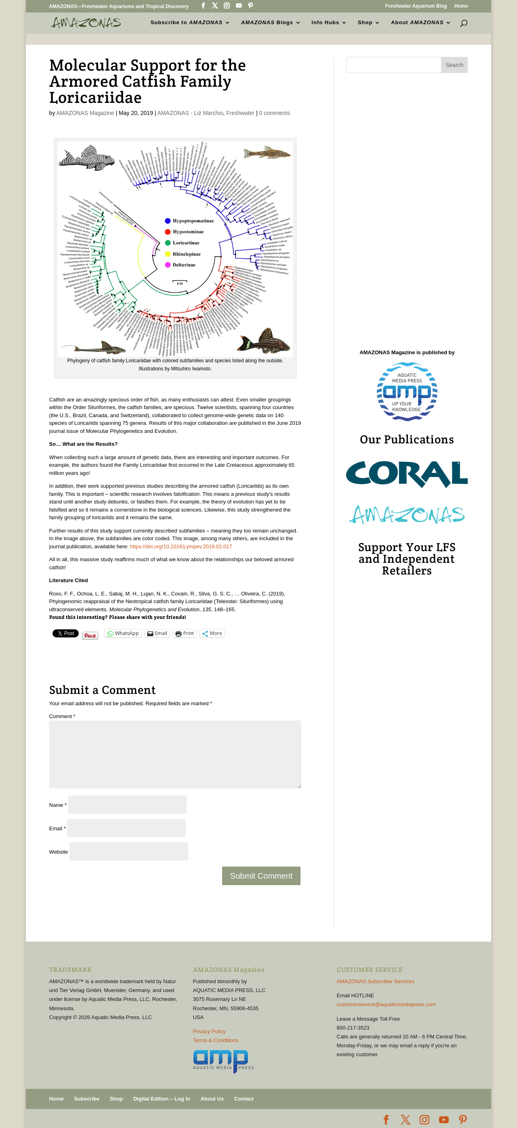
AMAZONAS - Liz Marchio (190, 113)
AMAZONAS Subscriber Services (375, 981)
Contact (244, 1099)
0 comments (274, 113)
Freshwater (240, 113)
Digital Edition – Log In (161, 1099)
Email (57, 828)
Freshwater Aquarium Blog (416, 6)
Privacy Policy (209, 1031)
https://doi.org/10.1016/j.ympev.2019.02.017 (181, 546)
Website (58, 852)
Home (461, 6)
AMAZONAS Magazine (85, 113)
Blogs (267, 22)
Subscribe (86, 1099)
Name (58, 805)
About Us (212, 1099)
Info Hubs (325, 22)
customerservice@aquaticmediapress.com (386, 1004)
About (417, 22)
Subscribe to (187, 22)
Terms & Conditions (216, 1040)
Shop (365, 22)
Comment (62, 716)
